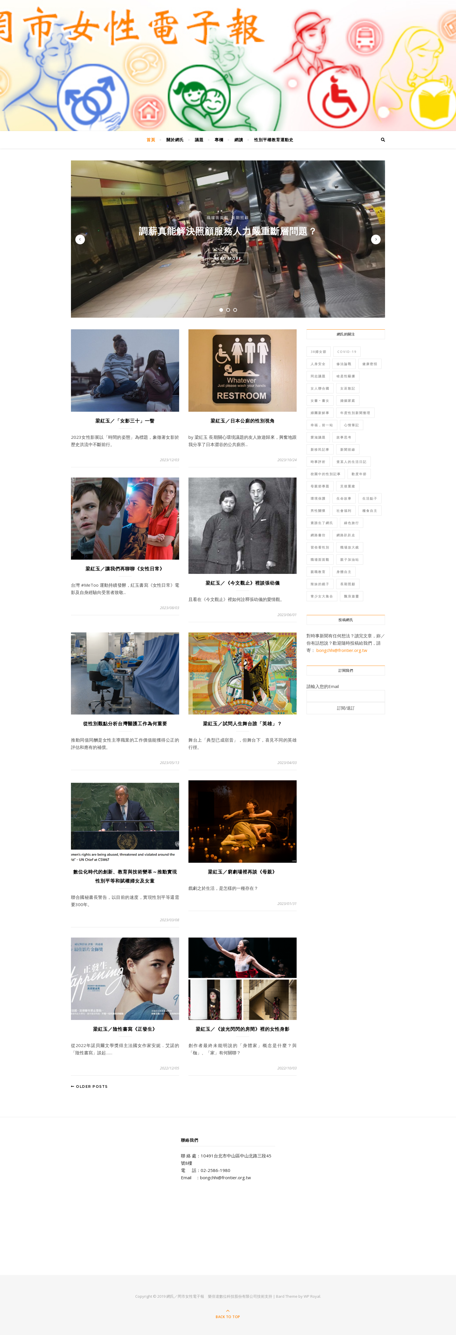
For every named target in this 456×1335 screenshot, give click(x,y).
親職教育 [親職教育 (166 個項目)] (318, 572)
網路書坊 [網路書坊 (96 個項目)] (318, 535)
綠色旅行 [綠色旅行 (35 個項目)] (351, 523)
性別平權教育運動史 (273, 139)
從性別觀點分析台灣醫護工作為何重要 (125, 723)
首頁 (151, 139)
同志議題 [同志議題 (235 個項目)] (318, 376)
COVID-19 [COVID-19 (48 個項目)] (347, 351)
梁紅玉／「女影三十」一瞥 (125, 421)
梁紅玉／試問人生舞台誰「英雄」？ (242, 723)
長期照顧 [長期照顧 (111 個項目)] (347, 584)
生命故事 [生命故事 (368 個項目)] (344, 498)
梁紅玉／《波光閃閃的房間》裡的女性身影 (243, 1029)
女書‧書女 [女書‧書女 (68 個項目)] (320, 400)
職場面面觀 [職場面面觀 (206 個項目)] (320, 559)
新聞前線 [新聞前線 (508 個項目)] (347, 449)
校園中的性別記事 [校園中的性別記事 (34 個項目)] (326, 474)
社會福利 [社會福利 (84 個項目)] (344, 510)
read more (227, 258)
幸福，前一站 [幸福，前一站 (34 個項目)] (322, 425)
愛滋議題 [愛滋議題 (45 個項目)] (318, 437)
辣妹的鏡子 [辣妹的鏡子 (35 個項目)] (320, 584)
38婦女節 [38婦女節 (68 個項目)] (319, 351)
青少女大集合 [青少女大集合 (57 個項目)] (322, 596)
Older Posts (89, 1086)
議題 (199, 139)
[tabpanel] (228, 239)
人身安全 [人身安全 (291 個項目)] (318, 364)
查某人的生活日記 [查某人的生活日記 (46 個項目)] (351, 461)
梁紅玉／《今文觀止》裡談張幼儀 (243, 583)
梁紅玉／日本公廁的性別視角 (243, 421)
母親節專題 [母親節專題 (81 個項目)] (320, 486)
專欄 (219, 139)
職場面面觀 (218, 217)
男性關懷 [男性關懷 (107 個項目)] (318, 510)
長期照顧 (240, 217)
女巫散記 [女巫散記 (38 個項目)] (347, 388)
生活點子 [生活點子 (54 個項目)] (369, 498)
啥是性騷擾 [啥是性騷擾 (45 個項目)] (345, 376)
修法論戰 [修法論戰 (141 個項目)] (344, 364)
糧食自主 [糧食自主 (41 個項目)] (369, 510)
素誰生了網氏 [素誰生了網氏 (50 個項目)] (322, 523)
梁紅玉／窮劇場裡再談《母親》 (242, 872)
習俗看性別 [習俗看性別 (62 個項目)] (320, 547)
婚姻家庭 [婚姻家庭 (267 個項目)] (347, 400)
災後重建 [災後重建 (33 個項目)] (347, 486)
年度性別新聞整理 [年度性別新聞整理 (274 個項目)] (355, 413)
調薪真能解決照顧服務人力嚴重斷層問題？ (228, 231)
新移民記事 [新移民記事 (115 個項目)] (320, 449)
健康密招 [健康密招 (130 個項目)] (369, 364)
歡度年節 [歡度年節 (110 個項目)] (359, 474)
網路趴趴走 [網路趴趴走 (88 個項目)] (345, 535)
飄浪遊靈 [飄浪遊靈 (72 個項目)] (351, 596)
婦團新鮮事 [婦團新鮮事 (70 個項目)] (320, 413)
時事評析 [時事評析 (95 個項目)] (318, 461)
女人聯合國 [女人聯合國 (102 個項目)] (320, 388)
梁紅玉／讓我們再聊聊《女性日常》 (125, 569)
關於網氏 (175, 139)
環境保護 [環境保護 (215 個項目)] (318, 498)
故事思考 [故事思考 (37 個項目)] (344, 437)
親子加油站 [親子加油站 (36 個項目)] (349, 559)
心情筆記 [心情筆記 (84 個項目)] (351, 425)
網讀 (238, 139)
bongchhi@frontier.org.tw (341, 650)
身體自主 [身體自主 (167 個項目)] (344, 572)
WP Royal (312, 1296)
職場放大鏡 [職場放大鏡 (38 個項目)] (349, 547)
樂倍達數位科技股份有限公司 (232, 1296)
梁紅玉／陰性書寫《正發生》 (125, 1029)
